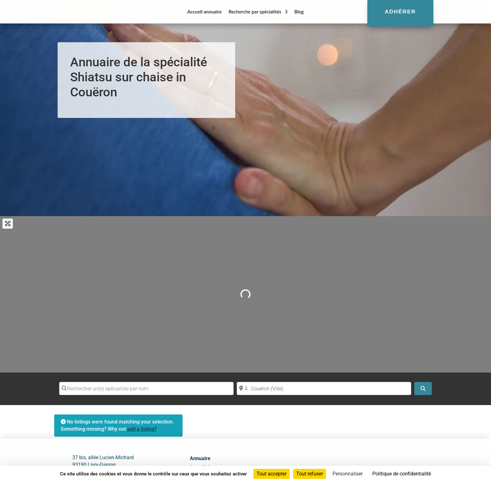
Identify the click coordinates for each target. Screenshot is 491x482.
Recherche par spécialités (255, 11)
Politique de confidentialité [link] (401, 474)
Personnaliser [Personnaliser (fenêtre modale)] (348, 474)
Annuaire (200, 458)
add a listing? (142, 429)
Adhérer (400, 11)
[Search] (423, 388)
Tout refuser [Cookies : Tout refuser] (309, 474)
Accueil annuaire (204, 11)
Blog (299, 11)
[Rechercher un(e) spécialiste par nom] (146, 388)
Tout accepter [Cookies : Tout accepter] (271, 474)
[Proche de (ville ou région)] (324, 388)
